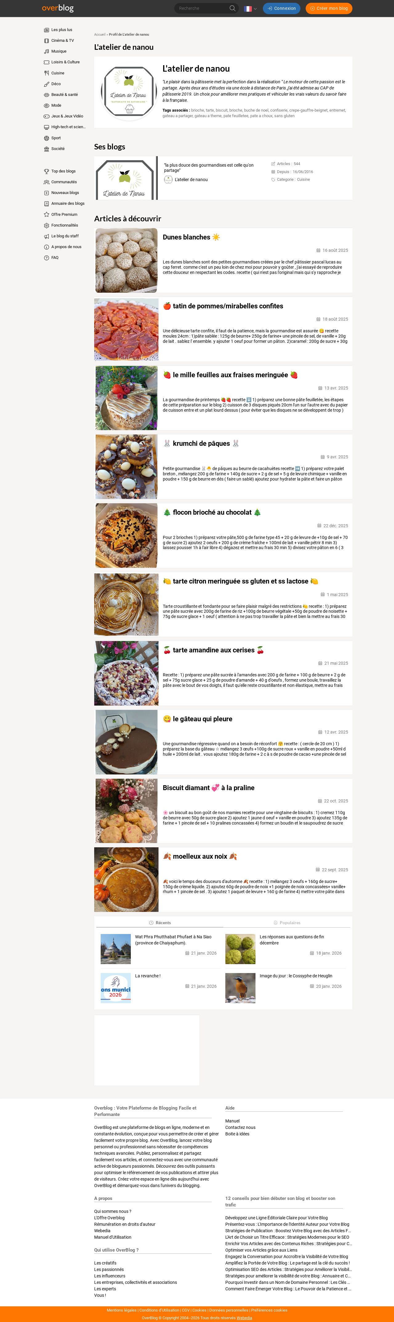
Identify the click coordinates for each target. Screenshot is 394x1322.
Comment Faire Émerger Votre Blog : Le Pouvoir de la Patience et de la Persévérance (304, 1288)
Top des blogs (59, 171)
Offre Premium (60, 215)
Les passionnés (109, 1269)
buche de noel (256, 110)
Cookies (199, 1310)
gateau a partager (178, 115)
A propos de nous (62, 247)
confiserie (278, 110)
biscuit (221, 110)
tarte (210, 110)
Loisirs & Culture (61, 62)
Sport (52, 138)
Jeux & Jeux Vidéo (63, 116)
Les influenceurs (109, 1275)
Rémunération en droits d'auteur (124, 1224)
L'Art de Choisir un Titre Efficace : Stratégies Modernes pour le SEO (287, 1237)
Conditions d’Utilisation (159, 1310)
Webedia (102, 1230)
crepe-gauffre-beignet (308, 110)
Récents (160, 922)
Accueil (100, 35)
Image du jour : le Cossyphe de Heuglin (296, 975)
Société (54, 149)
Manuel (232, 1120)
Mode (52, 106)
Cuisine (53, 73)
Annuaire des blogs (64, 204)
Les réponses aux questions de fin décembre (292, 939)
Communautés (60, 182)
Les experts (105, 1288)
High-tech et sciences (65, 127)
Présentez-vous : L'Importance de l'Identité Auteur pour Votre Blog (287, 1224)
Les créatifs (105, 1263)
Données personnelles (228, 1310)
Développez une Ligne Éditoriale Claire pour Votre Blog (276, 1217)
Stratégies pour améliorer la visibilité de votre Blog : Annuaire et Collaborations (299, 1275)
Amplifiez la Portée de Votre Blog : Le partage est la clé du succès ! (287, 1263)
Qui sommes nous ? (112, 1211)
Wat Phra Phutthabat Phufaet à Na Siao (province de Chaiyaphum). (173, 939)
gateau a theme (208, 115)
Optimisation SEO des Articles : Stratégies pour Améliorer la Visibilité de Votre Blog (302, 1269)
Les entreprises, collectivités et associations (135, 1282)
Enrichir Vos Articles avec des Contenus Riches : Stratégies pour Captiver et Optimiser (306, 1243)
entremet (337, 110)
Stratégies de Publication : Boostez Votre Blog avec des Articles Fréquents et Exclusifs (306, 1230)
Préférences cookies (269, 1310)
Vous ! (100, 1295)
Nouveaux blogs (61, 193)
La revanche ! (148, 975)
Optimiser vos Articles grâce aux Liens (261, 1250)
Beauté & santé (60, 95)
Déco (52, 84)
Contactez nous (240, 1127)
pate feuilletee (235, 115)
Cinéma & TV (58, 41)
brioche (197, 110)
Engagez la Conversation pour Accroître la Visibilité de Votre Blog (286, 1256)
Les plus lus (57, 30)
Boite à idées (237, 1133)
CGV (186, 1310)
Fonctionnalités (60, 226)
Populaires (286, 922)
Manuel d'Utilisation (112, 1237)
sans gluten (284, 115)
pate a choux (261, 115)
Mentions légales (122, 1310)
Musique (54, 52)
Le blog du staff (61, 236)
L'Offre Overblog (109, 1217)
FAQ (50, 258)
